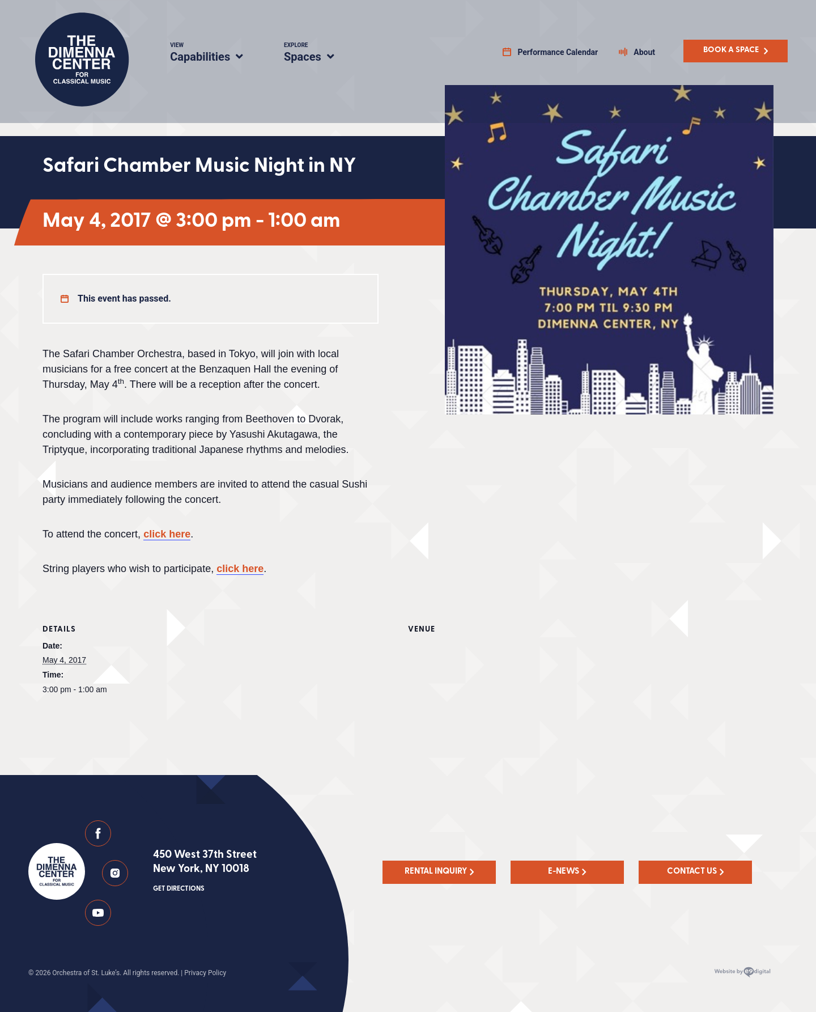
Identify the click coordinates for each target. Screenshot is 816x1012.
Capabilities (213, 54)
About (644, 52)
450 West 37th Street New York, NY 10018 (205, 872)
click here (166, 534)
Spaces (321, 54)
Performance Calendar (557, 52)
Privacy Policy (205, 973)
